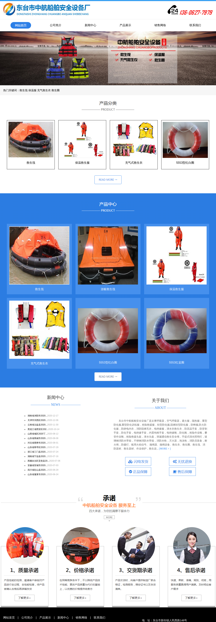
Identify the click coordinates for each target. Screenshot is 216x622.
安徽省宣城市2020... (37, 465)
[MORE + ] (164, 448)
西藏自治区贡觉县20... (38, 461)
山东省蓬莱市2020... (37, 474)
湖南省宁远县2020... (37, 456)
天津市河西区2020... (37, 420)
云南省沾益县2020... (37, 424)
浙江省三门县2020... (37, 452)
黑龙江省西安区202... (38, 429)
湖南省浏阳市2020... (37, 415)
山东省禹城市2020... (37, 438)
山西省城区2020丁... (37, 433)
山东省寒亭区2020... (37, 447)
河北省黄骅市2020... (37, 443)
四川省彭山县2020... (37, 470)
